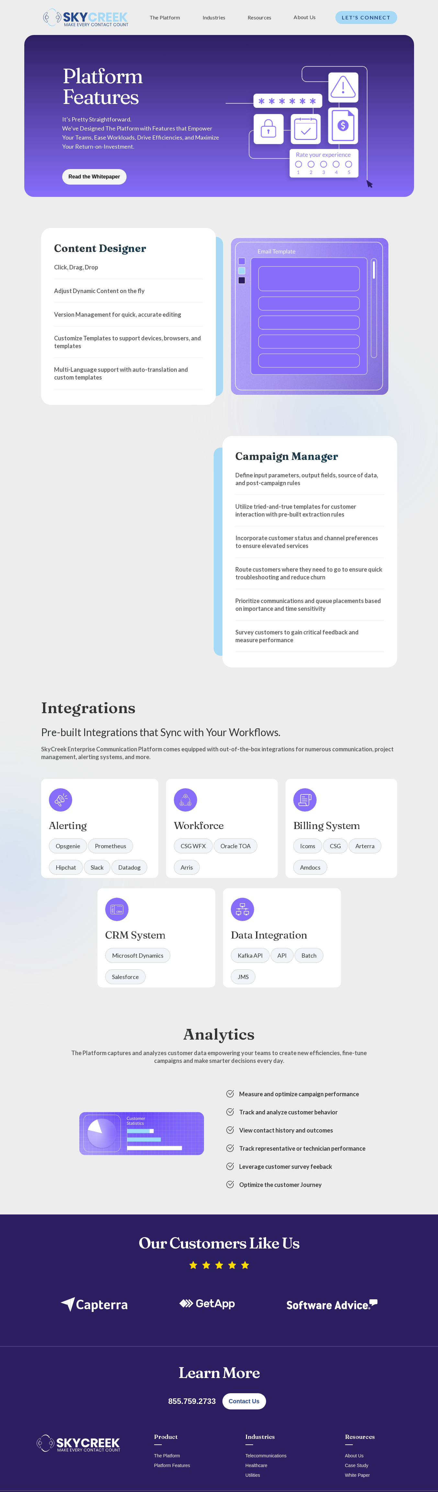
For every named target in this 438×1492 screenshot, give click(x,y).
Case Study (356, 1465)
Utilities (252, 1475)
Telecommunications (265, 1455)
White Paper (357, 1475)
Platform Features (172, 1465)
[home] (85, 17)
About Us (305, 17)
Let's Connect (366, 17)
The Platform (167, 1455)
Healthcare (256, 1465)
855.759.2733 (192, 1401)
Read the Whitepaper (94, 176)
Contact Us (244, 1401)
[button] (166, 17)
